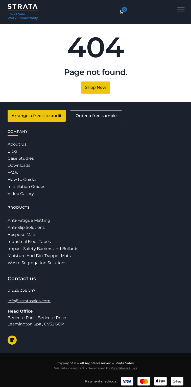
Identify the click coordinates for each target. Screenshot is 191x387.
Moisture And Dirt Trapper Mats (39, 255)
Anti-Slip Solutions (26, 227)
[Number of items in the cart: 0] (121, 12)
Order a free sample (96, 115)
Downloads (19, 165)
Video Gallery (21, 193)
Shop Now (95, 87)
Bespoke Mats (22, 234)
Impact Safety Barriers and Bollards (43, 248)
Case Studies (21, 158)
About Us (17, 144)
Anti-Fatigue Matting (29, 220)
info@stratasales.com (29, 300)
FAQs (13, 172)
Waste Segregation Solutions (37, 262)
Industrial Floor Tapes (29, 241)
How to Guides (22, 179)
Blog (12, 151)
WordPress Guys (124, 368)
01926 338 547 (21, 290)
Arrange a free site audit (37, 115)
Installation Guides (26, 186)
